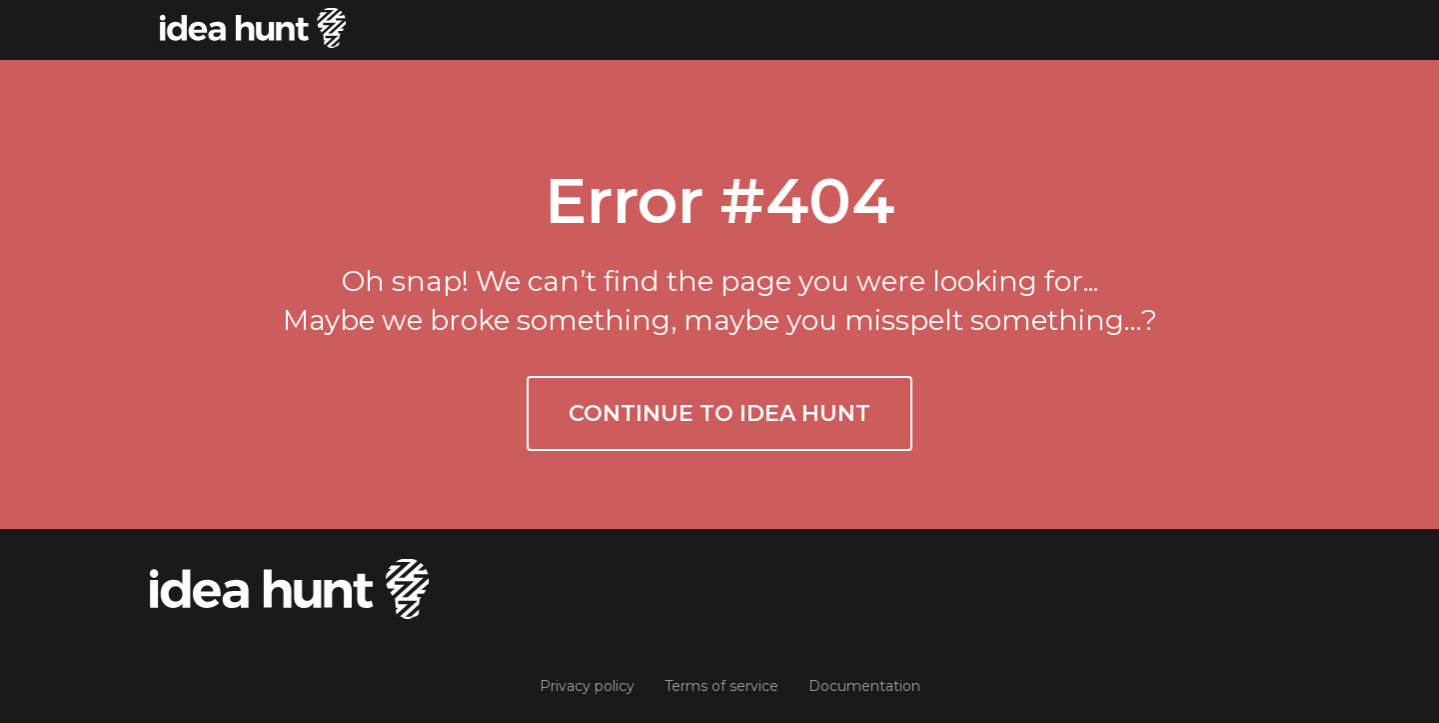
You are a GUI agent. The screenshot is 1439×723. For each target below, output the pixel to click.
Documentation (864, 686)
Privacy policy (587, 686)
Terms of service (721, 686)
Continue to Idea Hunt (719, 413)
